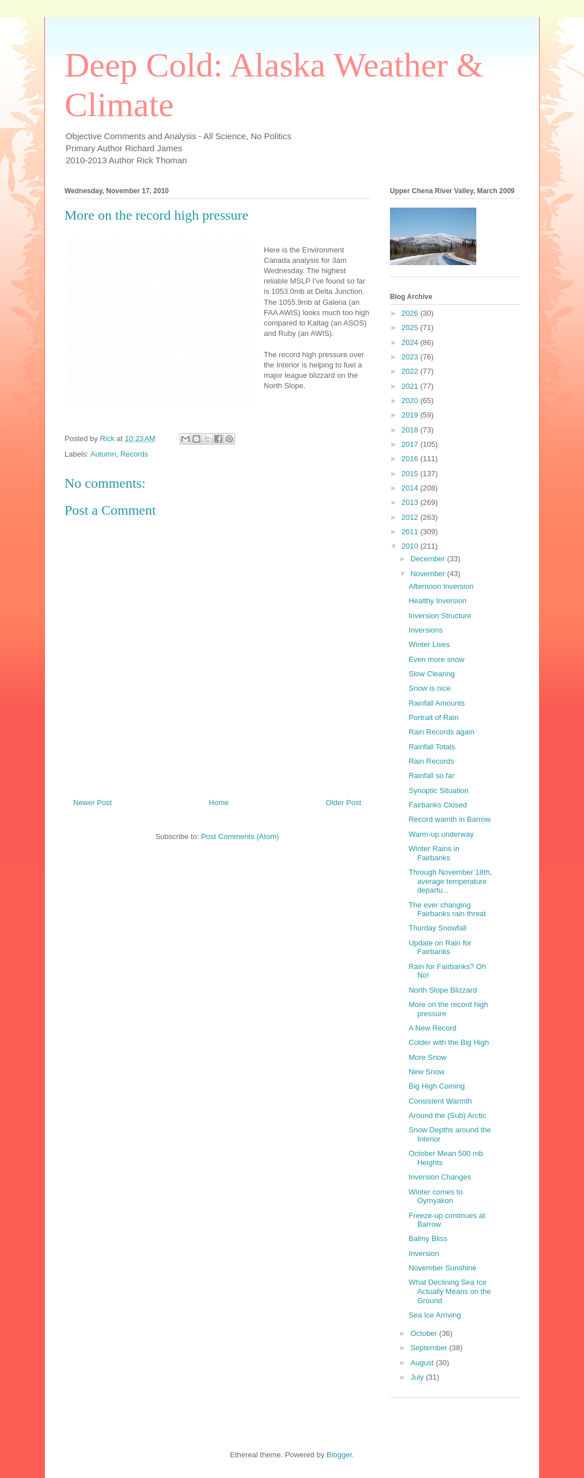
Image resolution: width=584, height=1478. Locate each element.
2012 (410, 517)
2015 (410, 473)
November (429, 573)
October (425, 1333)
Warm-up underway (440, 834)
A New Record (432, 1028)
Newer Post (92, 802)
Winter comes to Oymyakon (435, 1196)
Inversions (425, 630)
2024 (410, 342)
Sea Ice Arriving (434, 1315)
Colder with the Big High (448, 1042)
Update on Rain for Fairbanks (439, 947)
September (430, 1347)
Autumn (103, 454)
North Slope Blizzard (442, 990)
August (423, 1362)
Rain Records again (441, 731)
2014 (410, 488)
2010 (410, 546)
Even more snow (436, 659)
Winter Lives (429, 644)
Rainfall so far (431, 775)
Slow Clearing (431, 673)
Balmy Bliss (427, 1238)
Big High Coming (436, 1086)
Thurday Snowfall (437, 928)
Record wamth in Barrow (449, 819)
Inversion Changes (439, 1177)
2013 (410, 502)
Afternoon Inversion (440, 586)
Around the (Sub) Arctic (447, 1115)
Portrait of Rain (433, 717)
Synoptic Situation (438, 790)
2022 (410, 371)
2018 (410, 430)
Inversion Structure (439, 615)
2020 (410, 400)
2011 (410, 531)
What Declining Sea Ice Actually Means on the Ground (449, 1291)
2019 (410, 415)
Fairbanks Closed (437, 805)
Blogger (339, 1454)
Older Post (343, 802)
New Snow (426, 1071)
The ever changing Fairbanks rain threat (447, 909)
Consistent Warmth (440, 1101)
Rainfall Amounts (436, 703)
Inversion (423, 1253)
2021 (410, 386)
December (429, 558)
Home (219, 802)
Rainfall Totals (431, 746)
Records (134, 454)
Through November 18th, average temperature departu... (450, 881)
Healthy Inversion (437, 600)
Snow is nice (429, 688)
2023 (410, 357)
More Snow (427, 1057)
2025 (410, 327)
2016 (410, 458)
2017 (410, 444)
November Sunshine (442, 1267)
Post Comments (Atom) (240, 836)
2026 (410, 313)
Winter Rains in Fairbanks (433, 853)
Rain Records (431, 761)
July (418, 1377)
